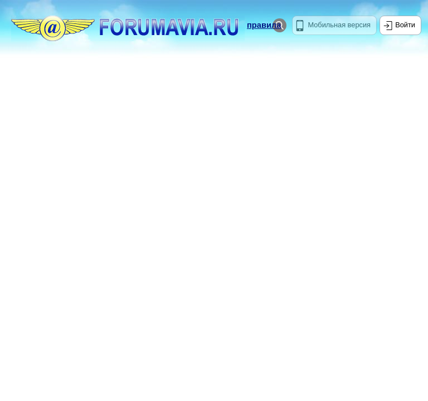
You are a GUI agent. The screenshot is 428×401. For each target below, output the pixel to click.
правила (264, 25)
